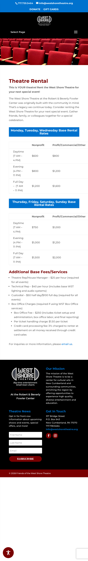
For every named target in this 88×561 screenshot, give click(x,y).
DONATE (35, 9)
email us (67, 344)
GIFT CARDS (50, 9)
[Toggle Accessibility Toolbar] (8, 552)
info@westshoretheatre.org (62, 429)
